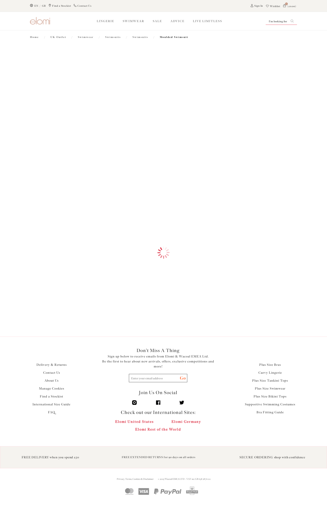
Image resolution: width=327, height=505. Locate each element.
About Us (51, 380)
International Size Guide (51, 404)
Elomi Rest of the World (158, 429)
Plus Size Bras (270, 365)
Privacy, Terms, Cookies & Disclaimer (135, 479)
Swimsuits (113, 37)
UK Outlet (58, 37)
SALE (157, 21)
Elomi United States (134, 422)
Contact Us (51, 373)
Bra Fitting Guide (270, 412)
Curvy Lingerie (270, 373)
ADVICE (177, 21)
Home (34, 37)
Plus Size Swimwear (270, 388)
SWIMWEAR (133, 21)
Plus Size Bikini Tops (270, 396)
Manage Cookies (51, 388)
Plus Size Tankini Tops (270, 380)
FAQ (51, 412)
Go (183, 378)
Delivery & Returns (51, 365)
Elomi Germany (186, 422)
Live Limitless (207, 21)
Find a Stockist (51, 396)
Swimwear (85, 37)
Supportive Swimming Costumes (270, 404)
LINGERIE (105, 21)
